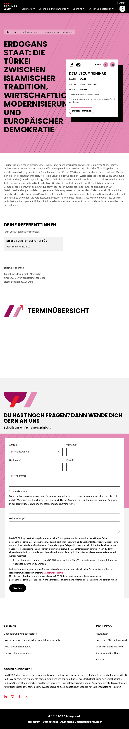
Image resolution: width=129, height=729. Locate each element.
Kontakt (121, 2)
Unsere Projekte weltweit (109, 646)
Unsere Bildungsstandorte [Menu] (54, 9)
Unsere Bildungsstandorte (18, 653)
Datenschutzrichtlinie (52, 572)
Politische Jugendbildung (17, 646)
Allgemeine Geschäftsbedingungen (81, 721)
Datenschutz (50, 721)
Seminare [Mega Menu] (29, 9)
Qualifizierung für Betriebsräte (20, 633)
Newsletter (102, 633)
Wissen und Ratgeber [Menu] (102, 9)
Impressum (33, 721)
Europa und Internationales (58, 32)
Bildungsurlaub (30, 32)
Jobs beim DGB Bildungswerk (111, 640)
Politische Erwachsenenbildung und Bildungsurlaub (32, 640)
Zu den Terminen (82, 110)
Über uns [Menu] (79, 9)
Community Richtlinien (108, 653)
